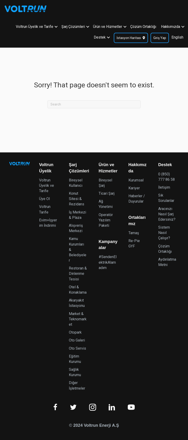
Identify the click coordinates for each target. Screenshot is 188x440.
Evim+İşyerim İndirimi (48, 223)
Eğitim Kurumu (75, 359)
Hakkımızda (170, 26)
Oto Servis (77, 348)
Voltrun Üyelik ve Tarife (34, 26)
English (177, 36)
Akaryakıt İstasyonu (77, 303)
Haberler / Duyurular (136, 199)
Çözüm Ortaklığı (143, 26)
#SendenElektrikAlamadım (108, 262)
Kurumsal (136, 180)
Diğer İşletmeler (77, 385)
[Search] (94, 104)
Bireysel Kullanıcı (75, 183)
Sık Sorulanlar (166, 198)
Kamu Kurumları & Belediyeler (77, 249)
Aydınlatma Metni (167, 262)
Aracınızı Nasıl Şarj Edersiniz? (166, 214)
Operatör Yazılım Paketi (106, 220)
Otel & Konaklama (78, 290)
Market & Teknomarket (78, 319)
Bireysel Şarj (105, 183)
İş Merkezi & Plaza (77, 215)
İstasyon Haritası (129, 37)
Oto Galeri (77, 340)
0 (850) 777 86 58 (166, 177)
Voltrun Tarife (44, 209)
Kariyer (134, 188)
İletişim (164, 187)
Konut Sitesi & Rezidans (76, 198)
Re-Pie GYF (134, 243)
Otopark (75, 332)
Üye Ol (44, 199)
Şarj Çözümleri (73, 26)
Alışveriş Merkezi (76, 228)
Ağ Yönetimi (106, 204)
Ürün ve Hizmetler (107, 26)
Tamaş (133, 233)
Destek (100, 36)
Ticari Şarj (106, 193)
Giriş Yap (159, 37)
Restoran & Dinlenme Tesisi (78, 273)
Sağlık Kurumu (75, 372)
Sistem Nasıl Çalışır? (164, 232)
